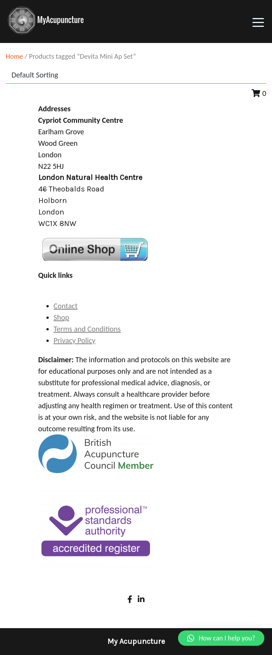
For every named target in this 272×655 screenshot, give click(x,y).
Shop (61, 317)
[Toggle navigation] (258, 21)
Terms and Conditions (87, 328)
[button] (221, 638)
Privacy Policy (75, 340)
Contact (66, 305)
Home (14, 56)
